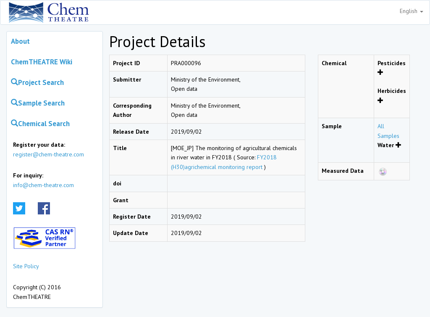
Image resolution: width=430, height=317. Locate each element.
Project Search (37, 82)
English (411, 11)
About (20, 41)
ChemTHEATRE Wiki (41, 61)
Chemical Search (40, 123)
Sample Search (38, 103)
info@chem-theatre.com (43, 185)
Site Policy (26, 266)
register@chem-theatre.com (48, 154)
